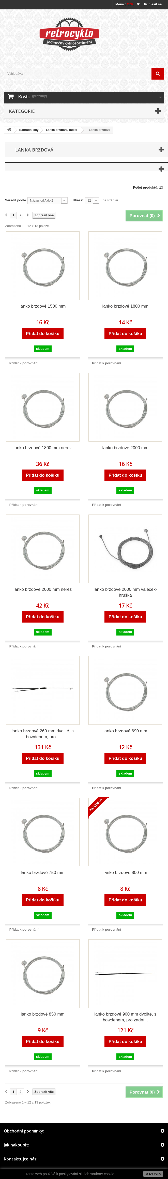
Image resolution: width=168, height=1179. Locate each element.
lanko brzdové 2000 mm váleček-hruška (125, 592)
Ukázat (78, 200)
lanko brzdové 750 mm (43, 872)
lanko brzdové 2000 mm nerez (42, 589)
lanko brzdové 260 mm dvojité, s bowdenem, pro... (43, 734)
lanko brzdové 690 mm (125, 731)
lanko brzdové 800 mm (125, 872)
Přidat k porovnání (23, 363)
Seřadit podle (15, 200)
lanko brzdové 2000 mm (125, 447)
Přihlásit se (153, 4)
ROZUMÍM (153, 1174)
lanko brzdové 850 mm (43, 1014)
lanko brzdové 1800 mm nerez (42, 447)
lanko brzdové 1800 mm (125, 306)
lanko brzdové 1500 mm (43, 306)
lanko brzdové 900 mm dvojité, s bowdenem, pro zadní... (125, 1017)
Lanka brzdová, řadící (61, 130)
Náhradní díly (29, 130)
